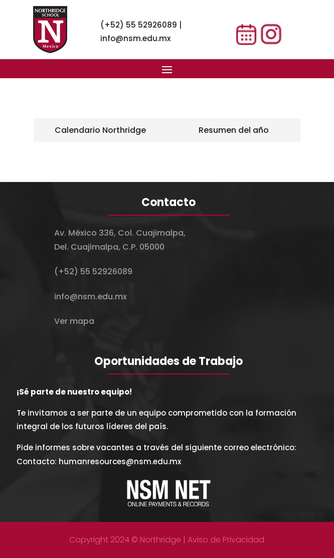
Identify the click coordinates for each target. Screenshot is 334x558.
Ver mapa (74, 321)
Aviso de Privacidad (226, 539)
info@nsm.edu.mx (135, 38)
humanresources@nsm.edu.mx (120, 461)
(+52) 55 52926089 (138, 25)
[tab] (100, 130)
